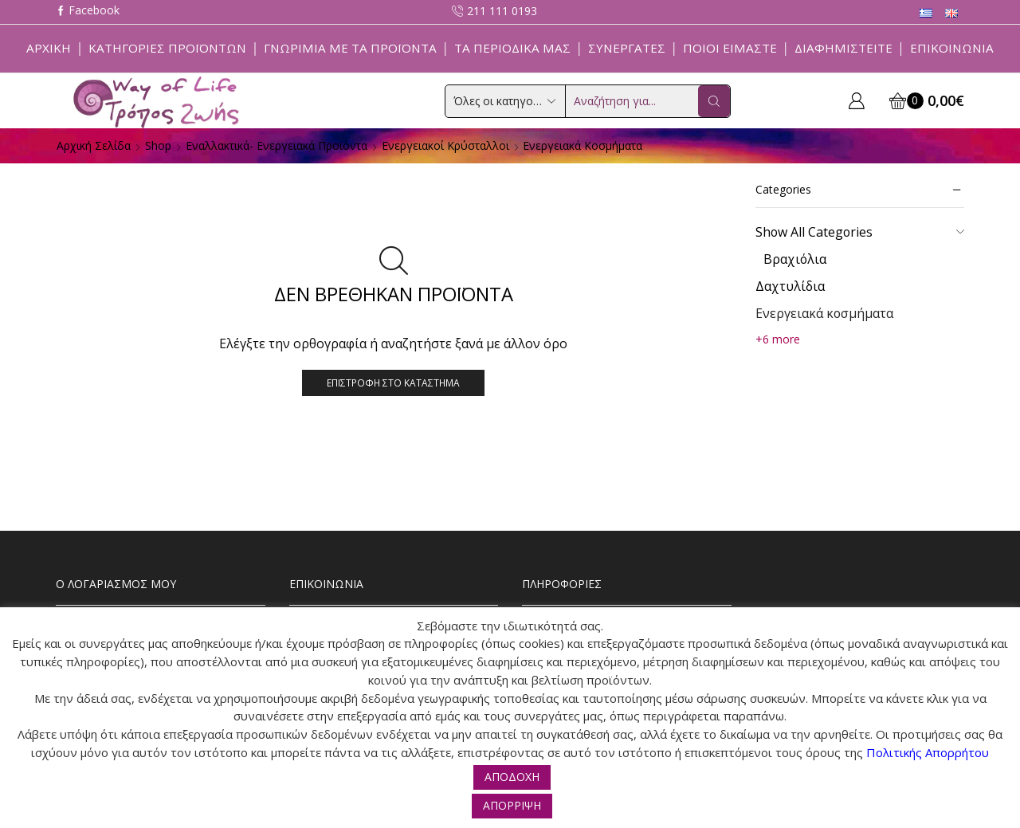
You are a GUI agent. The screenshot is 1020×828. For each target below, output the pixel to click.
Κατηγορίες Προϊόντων (167, 48)
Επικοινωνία (952, 48)
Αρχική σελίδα (94, 145)
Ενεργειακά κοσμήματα (824, 313)
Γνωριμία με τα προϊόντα (350, 48)
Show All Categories (814, 232)
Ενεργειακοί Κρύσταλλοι (445, 145)
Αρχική (48, 48)
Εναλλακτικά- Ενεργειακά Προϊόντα (276, 145)
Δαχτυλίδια (790, 286)
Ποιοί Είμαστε (730, 48)
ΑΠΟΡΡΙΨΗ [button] (512, 805)
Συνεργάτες (626, 48)
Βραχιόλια (794, 259)
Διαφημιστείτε (843, 48)
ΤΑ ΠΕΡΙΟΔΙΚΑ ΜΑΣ (512, 48)
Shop (158, 145)
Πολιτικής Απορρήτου (927, 752)
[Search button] (714, 101)
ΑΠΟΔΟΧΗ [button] (511, 776)
